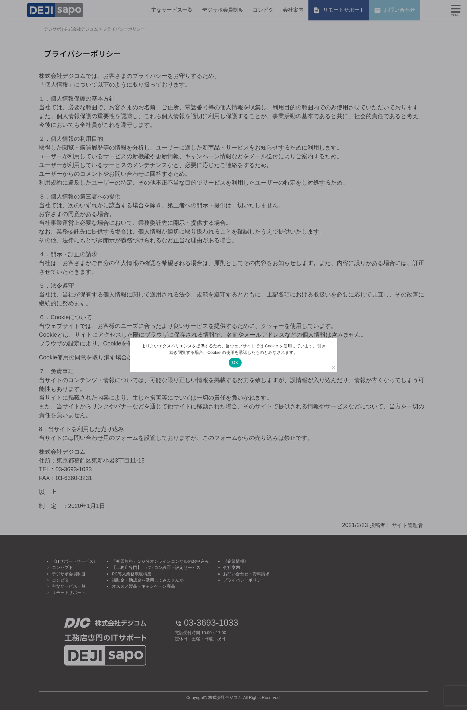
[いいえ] (333, 367)
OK (235, 362)
